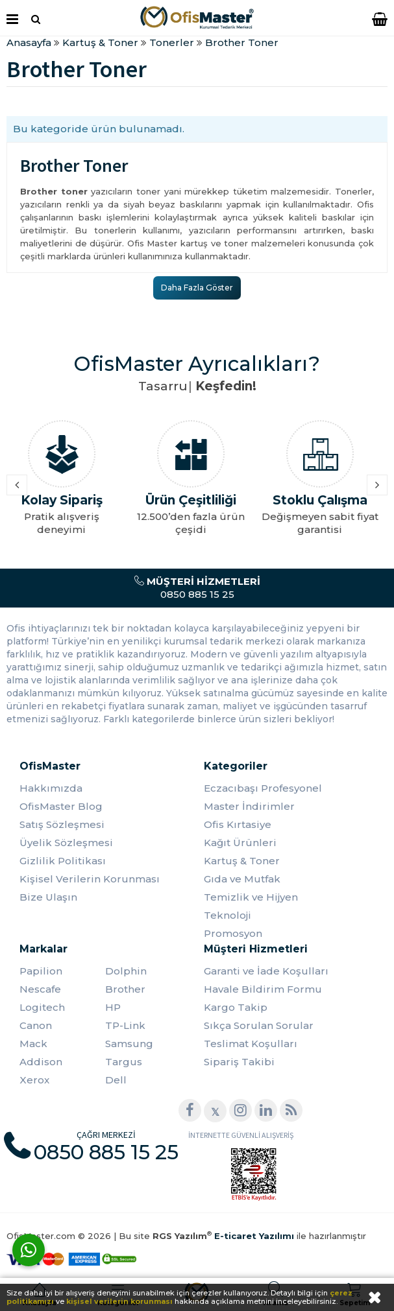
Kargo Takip (235, 1007)
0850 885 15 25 (197, 587)
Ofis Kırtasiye (237, 824)
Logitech (42, 1007)
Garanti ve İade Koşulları (266, 971)
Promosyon (233, 933)
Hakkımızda (50, 788)
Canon (35, 1025)
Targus (123, 1062)
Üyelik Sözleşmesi (66, 842)
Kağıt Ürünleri (240, 842)
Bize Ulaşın (48, 897)
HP (113, 1007)
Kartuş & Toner (242, 861)
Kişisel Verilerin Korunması (89, 879)
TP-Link (125, 1025)
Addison (40, 1062)
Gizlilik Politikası (62, 861)
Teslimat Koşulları (250, 1043)
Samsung (129, 1043)
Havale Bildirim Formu (263, 989)
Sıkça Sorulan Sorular (259, 1025)
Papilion (40, 971)
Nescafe (40, 989)
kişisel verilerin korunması (119, 1301)
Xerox (34, 1080)
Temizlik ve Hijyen (251, 897)
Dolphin (126, 971)
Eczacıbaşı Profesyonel (263, 788)
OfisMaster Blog (61, 806)
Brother (125, 989)
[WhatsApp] (28, 1250)
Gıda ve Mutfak (242, 879)
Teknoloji (227, 915)
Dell (116, 1080)
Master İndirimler (249, 806)
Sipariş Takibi (239, 1062)
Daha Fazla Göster (197, 287)
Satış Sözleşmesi (62, 824)
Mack (33, 1043)
